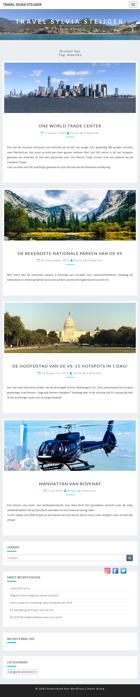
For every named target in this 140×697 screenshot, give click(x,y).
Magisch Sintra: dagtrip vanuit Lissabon (34, 595)
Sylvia (74, 132)
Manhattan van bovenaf (70, 483)
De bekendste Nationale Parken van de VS (70, 253)
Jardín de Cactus (20, 588)
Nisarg (100, 688)
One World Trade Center (70, 125)
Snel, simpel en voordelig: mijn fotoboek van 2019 (41, 602)
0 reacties (91, 132)
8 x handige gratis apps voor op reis (32, 610)
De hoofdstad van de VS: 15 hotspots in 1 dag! (70, 366)
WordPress (78, 688)
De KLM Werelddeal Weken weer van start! (36, 617)
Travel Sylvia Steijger (22, 4)
